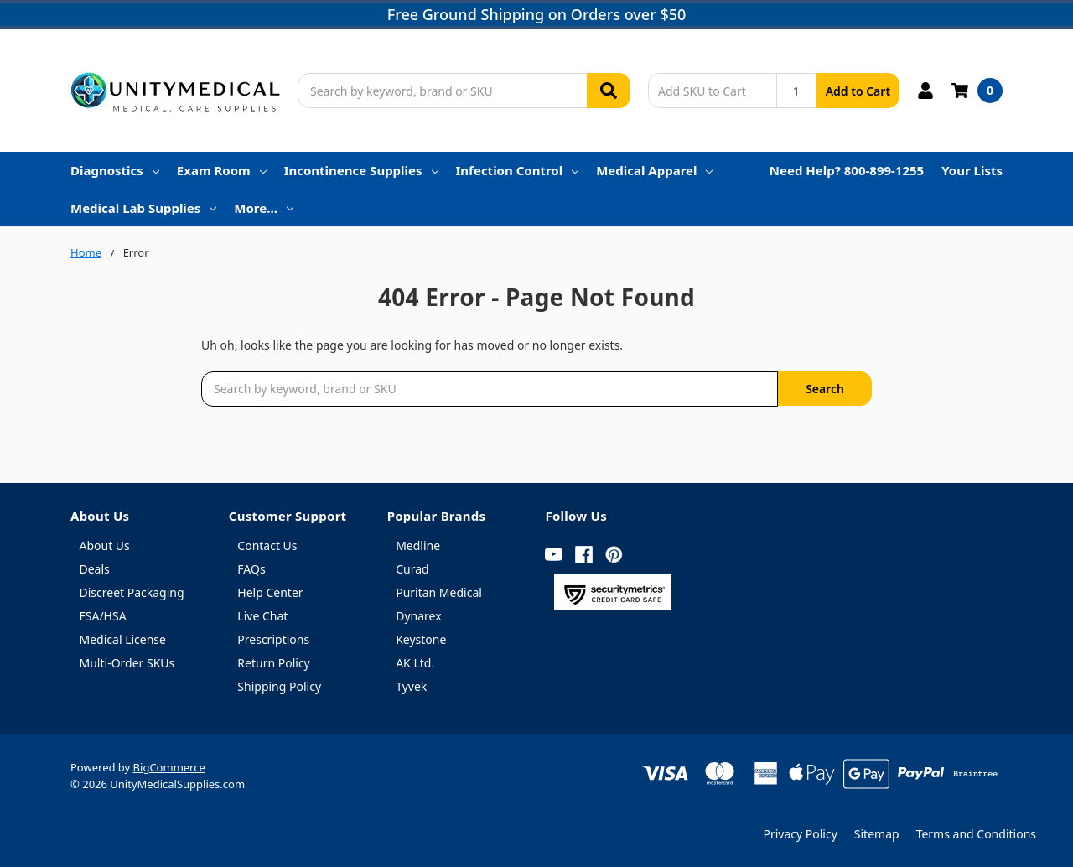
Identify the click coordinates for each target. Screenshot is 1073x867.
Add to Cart (858, 91)
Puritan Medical (439, 592)
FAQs (251, 569)
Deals (95, 569)
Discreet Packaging (132, 592)
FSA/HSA (103, 616)
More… (263, 208)
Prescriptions (273, 639)
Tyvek (411, 686)
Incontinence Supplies (361, 170)
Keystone (421, 639)
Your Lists (972, 170)
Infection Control (517, 170)
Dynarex (418, 616)
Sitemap (876, 834)
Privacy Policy (800, 834)
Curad (412, 569)
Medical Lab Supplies (143, 208)
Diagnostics (114, 170)
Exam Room (222, 170)
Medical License (123, 639)
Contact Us (267, 545)
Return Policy (273, 663)
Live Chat (262, 616)
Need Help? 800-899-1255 (847, 170)
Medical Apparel (654, 170)
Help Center (270, 592)
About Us (105, 545)
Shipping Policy (279, 686)
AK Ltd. (415, 663)
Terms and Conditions (976, 834)
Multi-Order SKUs (127, 663)
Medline (418, 545)
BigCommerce (169, 767)
